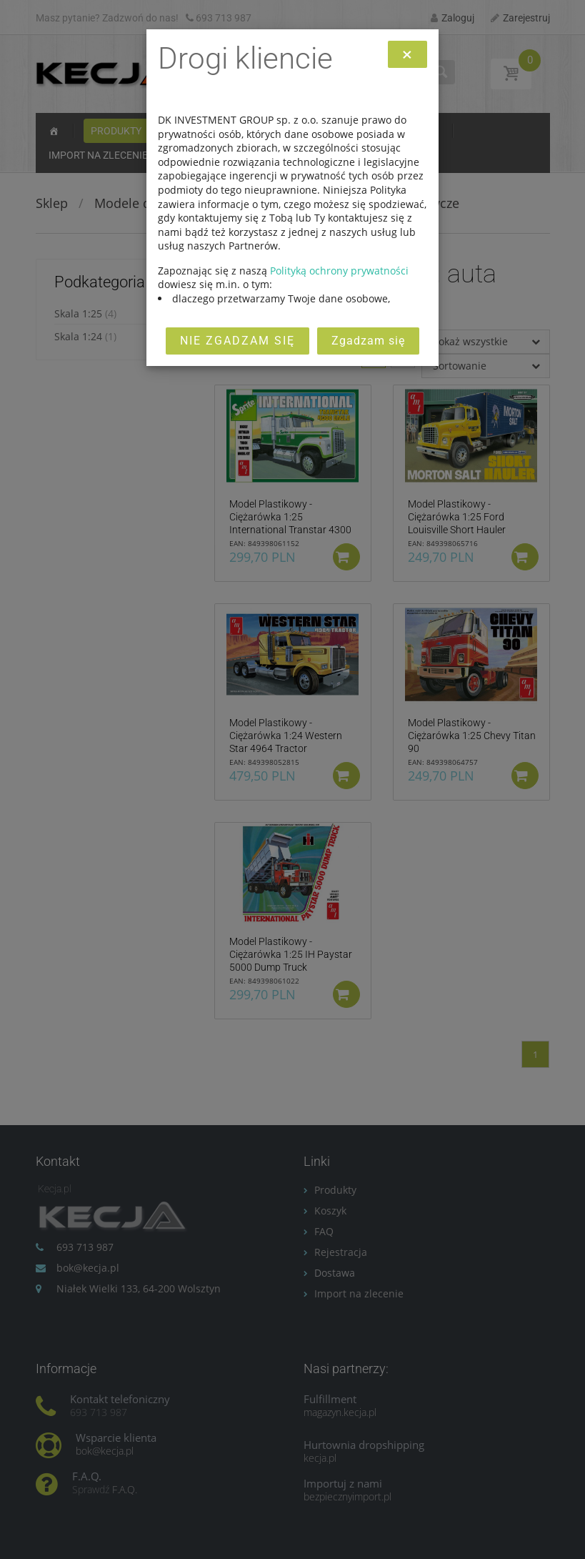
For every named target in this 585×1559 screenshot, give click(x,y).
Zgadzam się (368, 340)
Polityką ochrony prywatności (339, 270)
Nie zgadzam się (237, 340)
